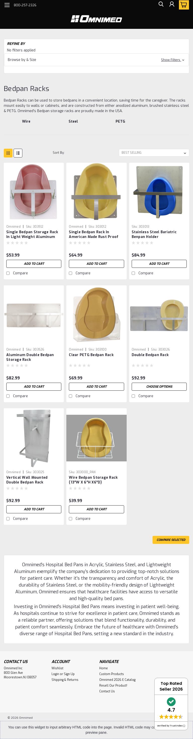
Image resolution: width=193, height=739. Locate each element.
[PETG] (120, 124)
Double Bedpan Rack (150, 355)
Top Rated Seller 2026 (171, 686)
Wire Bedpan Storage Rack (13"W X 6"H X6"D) (93, 480)
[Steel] (73, 124)
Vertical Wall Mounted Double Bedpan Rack (26, 480)
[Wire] (26, 124)
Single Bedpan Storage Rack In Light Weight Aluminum (32, 234)
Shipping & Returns (65, 680)
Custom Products (111, 674)
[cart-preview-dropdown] (182, 5)
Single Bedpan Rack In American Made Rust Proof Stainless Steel (93, 235)
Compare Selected (171, 540)
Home (103, 668)
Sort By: (59, 152)
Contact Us (107, 691)
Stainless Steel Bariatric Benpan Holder (154, 234)
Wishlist (57, 668)
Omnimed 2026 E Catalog (117, 680)
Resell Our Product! (113, 686)
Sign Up (69, 674)
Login (55, 674)
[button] (96, 59)
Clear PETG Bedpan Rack (91, 355)
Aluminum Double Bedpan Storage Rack (30, 357)
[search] (160, 5)
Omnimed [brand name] (13, 227)
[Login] (171, 5)
